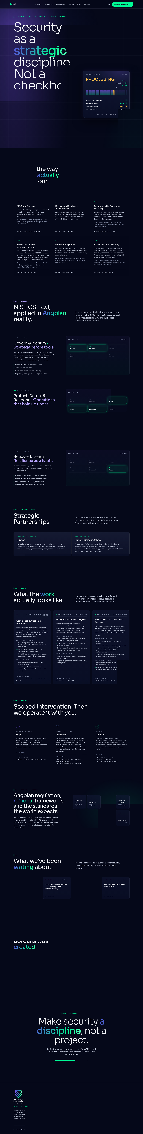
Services (38, 4)
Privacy (126, 1129)
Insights (71, 4)
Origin (79, 4)
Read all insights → (71, 903)
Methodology (48, 4)
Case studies (60, 4)
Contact (87, 4)
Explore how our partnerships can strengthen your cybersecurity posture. (71, 561)
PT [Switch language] (109, 4)
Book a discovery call (122, 4)
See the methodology (46, 114)
